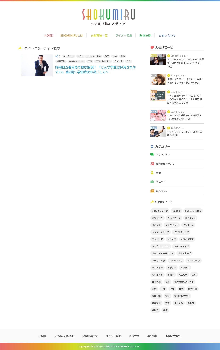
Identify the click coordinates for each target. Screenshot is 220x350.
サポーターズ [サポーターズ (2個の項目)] (184, 253)
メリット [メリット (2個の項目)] (185, 267)
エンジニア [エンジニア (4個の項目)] (157, 239)
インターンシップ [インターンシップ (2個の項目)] (160, 232)
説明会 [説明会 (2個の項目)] (155, 310)
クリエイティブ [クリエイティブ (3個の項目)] (181, 246)
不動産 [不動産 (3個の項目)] (171, 274)
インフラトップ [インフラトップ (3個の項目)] (181, 232)
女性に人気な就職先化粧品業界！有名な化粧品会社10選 (184, 117)
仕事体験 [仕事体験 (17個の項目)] (156, 281)
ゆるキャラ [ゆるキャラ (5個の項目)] (190, 217)
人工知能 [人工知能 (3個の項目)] (183, 274)
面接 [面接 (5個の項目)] (165, 310)
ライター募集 (123, 35)
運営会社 (134, 335)
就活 (123, 56)
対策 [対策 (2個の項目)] (172, 288)
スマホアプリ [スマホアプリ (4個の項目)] (176, 260)
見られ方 (118, 61)
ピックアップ (163, 154)
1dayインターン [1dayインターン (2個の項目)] (160, 210)
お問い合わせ (167, 35)
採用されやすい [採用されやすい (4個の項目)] (181, 295)
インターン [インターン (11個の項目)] (188, 224)
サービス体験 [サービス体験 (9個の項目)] (158, 260)
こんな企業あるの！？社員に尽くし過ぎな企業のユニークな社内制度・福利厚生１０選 (184, 99)
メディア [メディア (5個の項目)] (172, 267)
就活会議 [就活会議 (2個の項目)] (192, 288)
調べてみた (162, 190)
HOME (48, 35)
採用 (90, 61)
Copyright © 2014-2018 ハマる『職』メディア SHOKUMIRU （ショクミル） (110, 346)
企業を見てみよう (165, 163)
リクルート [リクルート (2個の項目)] (157, 274)
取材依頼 (145, 35)
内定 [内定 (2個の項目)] (154, 288)
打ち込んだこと (76, 61)
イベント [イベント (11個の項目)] (156, 224)
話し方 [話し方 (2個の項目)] (191, 302)
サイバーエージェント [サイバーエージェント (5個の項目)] (162, 253)
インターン (68, 56)
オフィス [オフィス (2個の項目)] (172, 239)
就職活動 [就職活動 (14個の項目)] (156, 295)
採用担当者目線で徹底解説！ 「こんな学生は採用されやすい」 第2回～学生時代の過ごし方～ (95, 69)
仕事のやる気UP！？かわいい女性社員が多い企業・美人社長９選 (184, 80)
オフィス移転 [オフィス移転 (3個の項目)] (187, 239)
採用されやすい (103, 61)
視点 (128, 61)
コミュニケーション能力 (89, 56)
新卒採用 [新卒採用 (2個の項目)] (156, 302)
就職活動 (61, 61)
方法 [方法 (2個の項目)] (167, 302)
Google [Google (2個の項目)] (176, 210)
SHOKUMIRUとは (71, 35)
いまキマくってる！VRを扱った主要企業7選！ (184, 133)
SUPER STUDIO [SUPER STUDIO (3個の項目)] (193, 210)
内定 (107, 56)
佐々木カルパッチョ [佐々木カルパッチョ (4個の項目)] (184, 281)
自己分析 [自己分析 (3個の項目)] (178, 302)
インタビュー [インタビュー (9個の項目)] (171, 224)
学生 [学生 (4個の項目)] (163, 288)
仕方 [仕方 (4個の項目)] (167, 281)
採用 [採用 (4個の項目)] (167, 295)
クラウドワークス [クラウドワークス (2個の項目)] (160, 246)
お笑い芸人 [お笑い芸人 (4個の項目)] (157, 217)
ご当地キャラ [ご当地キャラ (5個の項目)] (174, 217)
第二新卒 (160, 181)
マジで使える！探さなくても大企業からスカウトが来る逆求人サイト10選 (185, 63)
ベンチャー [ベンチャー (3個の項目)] (157, 267)
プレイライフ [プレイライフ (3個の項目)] (193, 260)
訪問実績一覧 (99, 35)
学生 (115, 56)
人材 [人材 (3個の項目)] (194, 274)
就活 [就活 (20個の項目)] (181, 288)
